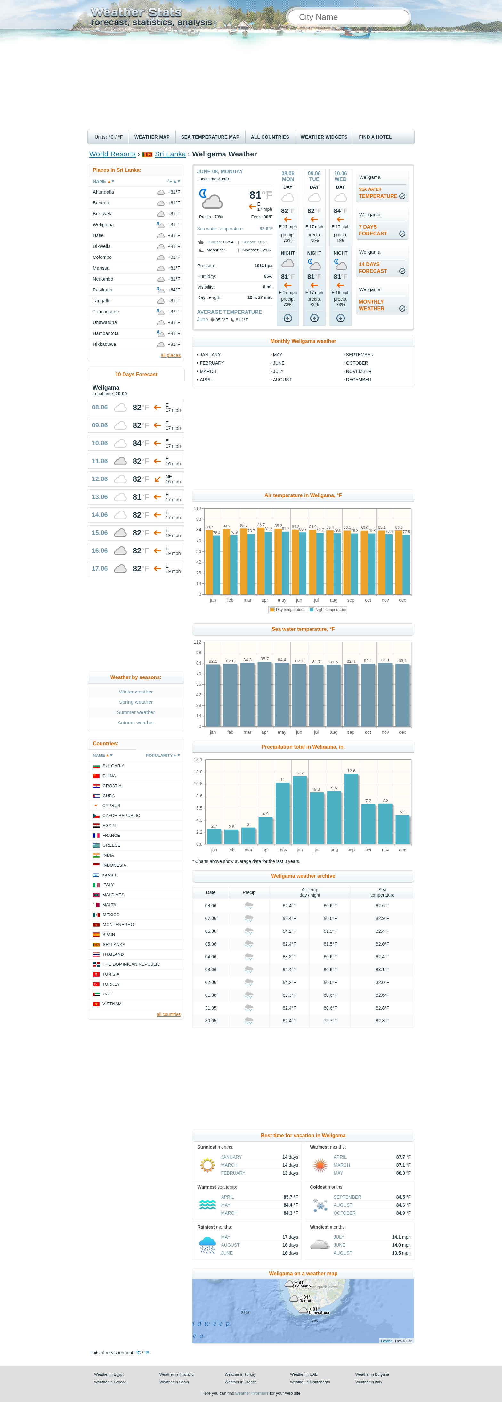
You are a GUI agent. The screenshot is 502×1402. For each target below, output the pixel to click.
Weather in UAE (304, 1374)
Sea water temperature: (220, 228)
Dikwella (102, 246)
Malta (109, 904)
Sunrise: (214, 242)
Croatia (112, 785)
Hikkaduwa (104, 344)
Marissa (101, 268)
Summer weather (136, 712)
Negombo (103, 278)
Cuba (109, 795)
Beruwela (103, 213)
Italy (108, 885)
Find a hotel (375, 136)
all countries (169, 1014)
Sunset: (249, 242)
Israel (109, 875)
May (277, 354)
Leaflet (386, 1341)
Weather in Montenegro (310, 1382)
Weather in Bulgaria (372, 1374)
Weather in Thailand (176, 1374)
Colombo (102, 257)
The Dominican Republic (131, 964)
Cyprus (111, 805)
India (108, 855)
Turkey (111, 984)
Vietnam (112, 1004)
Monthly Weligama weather (303, 341)
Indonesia (114, 865)
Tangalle (102, 300)
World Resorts (112, 154)
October (357, 363)
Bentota (101, 202)
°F (120, 136)
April (206, 379)
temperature (378, 193)
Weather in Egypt (109, 1374)
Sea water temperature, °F (303, 629)
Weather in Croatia (241, 1382)
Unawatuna (105, 322)
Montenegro (118, 924)
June (202, 319)
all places (171, 355)
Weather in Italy (368, 1382)
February (212, 363)
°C (111, 136)
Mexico (111, 914)
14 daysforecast (373, 268)
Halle (98, 235)
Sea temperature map (210, 136)
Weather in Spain (174, 1382)
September (360, 354)
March (208, 371)
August (282, 379)
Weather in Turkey (240, 1374)
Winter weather (136, 691)
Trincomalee (106, 311)
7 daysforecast (373, 230)
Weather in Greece (110, 1382)
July (278, 371)
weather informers (252, 1393)
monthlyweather (372, 305)
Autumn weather (136, 722)
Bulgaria (114, 766)
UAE (107, 994)
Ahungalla (103, 191)
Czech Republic (121, 815)
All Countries (270, 136)
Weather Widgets (324, 136)
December (358, 379)
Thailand (113, 954)
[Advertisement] (251, 81)
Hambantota (106, 333)
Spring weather (136, 702)
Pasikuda (102, 289)
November (359, 371)
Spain (108, 934)
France (111, 835)
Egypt (109, 825)
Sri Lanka (170, 154)
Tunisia (111, 974)
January (210, 354)
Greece (111, 845)
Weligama (103, 224)
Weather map (152, 136)
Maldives (113, 894)
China (109, 775)
